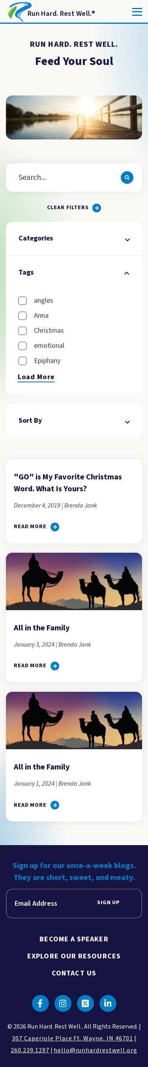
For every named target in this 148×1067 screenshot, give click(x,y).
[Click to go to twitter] (85, 1003)
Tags (74, 272)
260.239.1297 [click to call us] (30, 1050)
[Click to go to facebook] (40, 1003)
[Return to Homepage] (51, 12)
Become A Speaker (73, 939)
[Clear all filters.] (74, 208)
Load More (36, 377)
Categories (74, 238)
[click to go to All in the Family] (36, 666)
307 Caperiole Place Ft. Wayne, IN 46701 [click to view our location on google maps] (72, 1038)
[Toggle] (137, 12)
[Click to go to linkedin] (107, 1003)
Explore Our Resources (74, 956)
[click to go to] (36, 527)
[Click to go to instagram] (62, 1003)
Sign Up (108, 903)
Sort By (74, 421)
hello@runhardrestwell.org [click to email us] (95, 1050)
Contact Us (74, 973)
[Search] (127, 177)
